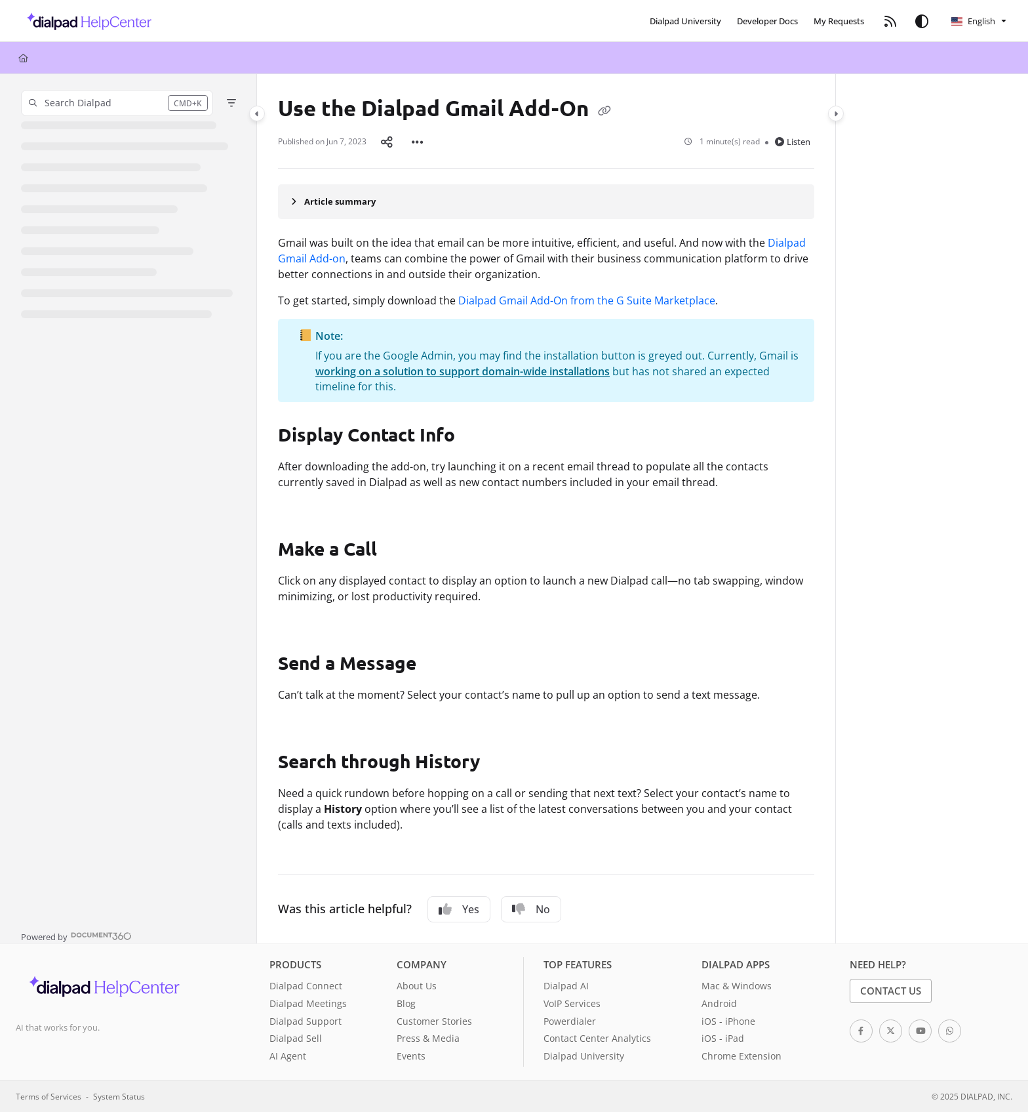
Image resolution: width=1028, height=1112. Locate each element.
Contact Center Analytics (597, 1038)
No (531, 909)
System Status (119, 1096)
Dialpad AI (566, 985)
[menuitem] (685, 21)
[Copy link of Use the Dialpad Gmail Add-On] (604, 110)
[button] (85, 21)
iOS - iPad (723, 1038)
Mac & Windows (737, 985)
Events (411, 1056)
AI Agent (287, 1056)
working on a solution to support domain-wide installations (462, 371)
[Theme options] (921, 20)
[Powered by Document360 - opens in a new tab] (76, 935)
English (973, 21)
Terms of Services (48, 1096)
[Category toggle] (257, 113)
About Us (417, 985)
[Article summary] (546, 201)
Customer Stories (434, 1021)
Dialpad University (584, 1056)
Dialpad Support (305, 1021)
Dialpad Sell (295, 1038)
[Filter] (231, 103)
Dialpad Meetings (308, 1003)
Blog (406, 1003)
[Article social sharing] (386, 141)
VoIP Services (572, 1003)
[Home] (23, 57)
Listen (792, 142)
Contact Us (890, 990)
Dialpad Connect (305, 985)
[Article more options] (417, 141)
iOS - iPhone (728, 1021)
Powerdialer (570, 1021)
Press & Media (428, 1038)
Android (719, 1003)
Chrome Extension (741, 1056)
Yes (459, 909)
